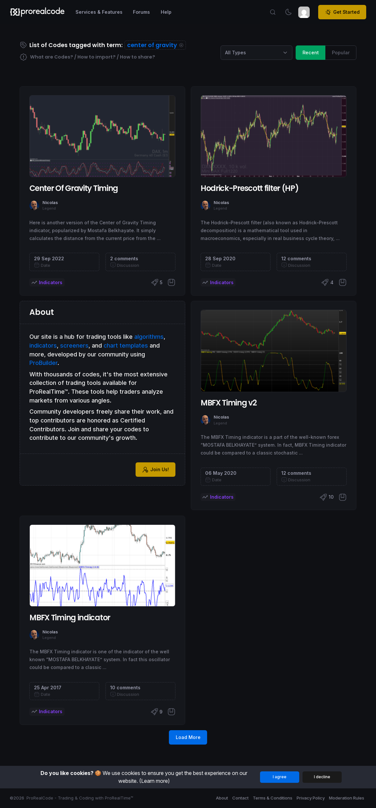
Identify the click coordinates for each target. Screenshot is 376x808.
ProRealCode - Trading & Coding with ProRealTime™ (79, 797)
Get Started (342, 12)
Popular (341, 52)
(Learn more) (154, 781)
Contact (240, 797)
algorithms (149, 336)
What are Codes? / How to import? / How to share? (87, 57)
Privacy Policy (311, 797)
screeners (74, 345)
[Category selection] (256, 52)
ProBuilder (43, 362)
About (222, 797)
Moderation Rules (346, 797)
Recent (310, 52)
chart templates (126, 345)
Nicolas (50, 202)
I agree (279, 776)
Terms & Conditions (272, 797)
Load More (188, 737)
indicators (43, 345)
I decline (322, 776)
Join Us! (155, 469)
